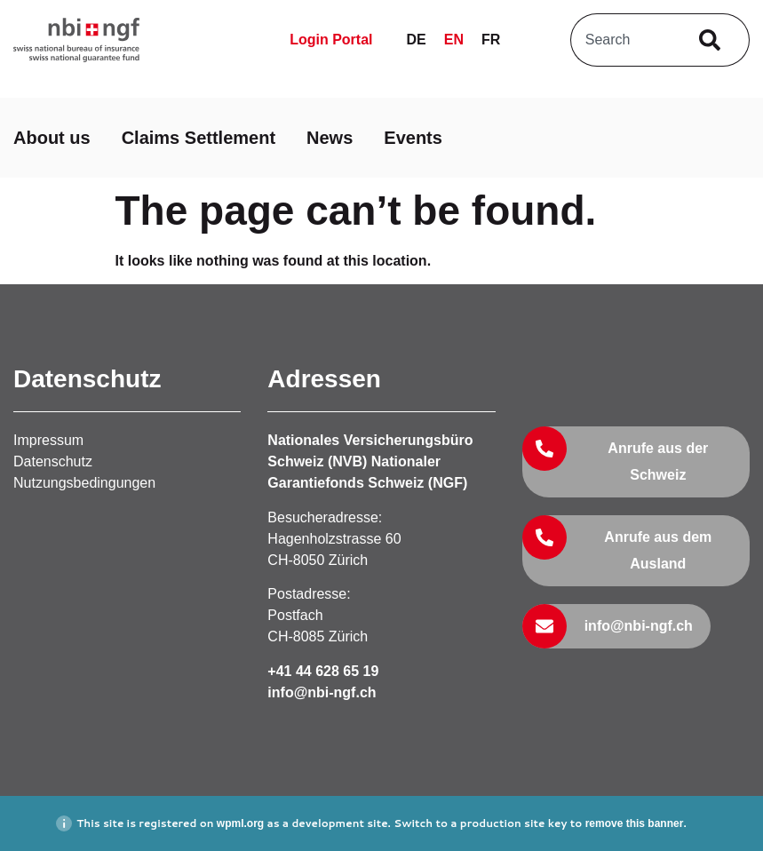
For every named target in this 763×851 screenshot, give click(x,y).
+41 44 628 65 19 (322, 671)
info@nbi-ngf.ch (321, 692)
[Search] (714, 40)
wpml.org (240, 823)
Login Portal (331, 39)
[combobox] (624, 40)
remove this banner (634, 823)
